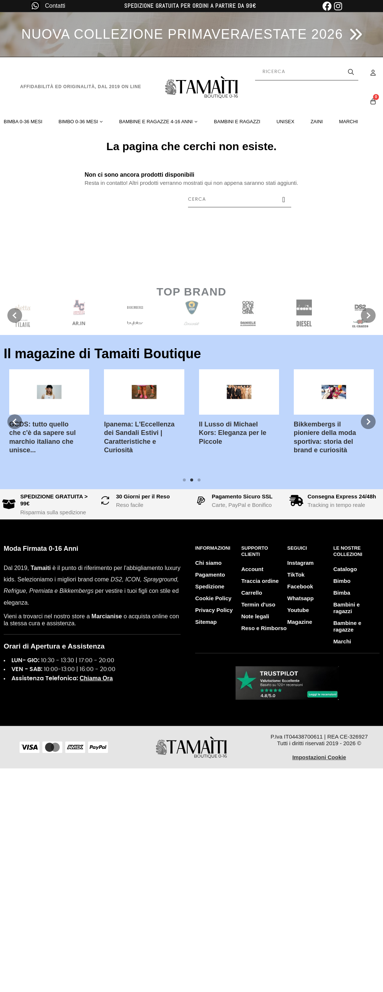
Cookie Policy (213, 598)
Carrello (251, 593)
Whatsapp (300, 598)
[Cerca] (239, 199)
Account (252, 569)
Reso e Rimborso (263, 628)
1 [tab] (184, 480)
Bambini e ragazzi (346, 607)
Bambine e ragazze (347, 626)
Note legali (255, 616)
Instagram (300, 563)
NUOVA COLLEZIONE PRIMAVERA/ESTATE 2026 (182, 34)
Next (368, 315)
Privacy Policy (214, 610)
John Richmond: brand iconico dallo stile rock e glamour (314, 433)
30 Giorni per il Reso (143, 496)
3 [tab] (199, 480)
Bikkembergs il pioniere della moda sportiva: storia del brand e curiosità (219, 437)
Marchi (342, 641)
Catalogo (345, 569)
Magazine (299, 622)
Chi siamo (208, 563)
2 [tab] (191, 480)
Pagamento (210, 574)
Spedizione (209, 586)
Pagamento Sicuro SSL (242, 496)
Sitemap (206, 622)
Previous (14, 315)
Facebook (300, 586)
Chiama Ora (96, 678)
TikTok (295, 574)
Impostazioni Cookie (319, 757)
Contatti (55, 6)
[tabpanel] (133, 413)
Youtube (298, 610)
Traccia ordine (260, 581)
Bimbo (342, 581)
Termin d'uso (258, 604)
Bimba (341, 593)
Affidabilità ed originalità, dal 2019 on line (80, 86)
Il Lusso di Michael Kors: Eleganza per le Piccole (127, 433)
